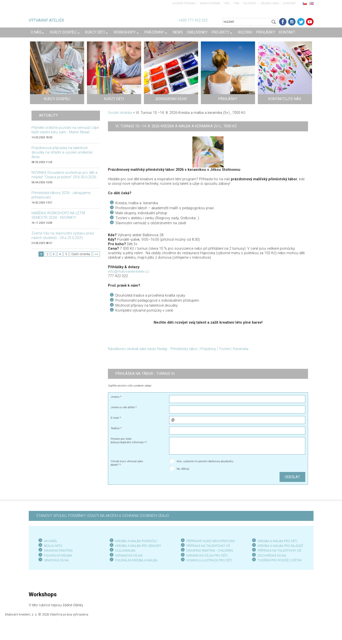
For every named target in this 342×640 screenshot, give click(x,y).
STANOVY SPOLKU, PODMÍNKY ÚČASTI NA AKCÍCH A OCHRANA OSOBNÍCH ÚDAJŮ (102, 516)
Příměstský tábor (184, 349)
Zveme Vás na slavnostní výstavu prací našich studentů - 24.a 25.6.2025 (62, 235)
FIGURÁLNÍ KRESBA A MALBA (136, 560)
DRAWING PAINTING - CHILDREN (209, 550)
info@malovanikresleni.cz (128, 271)
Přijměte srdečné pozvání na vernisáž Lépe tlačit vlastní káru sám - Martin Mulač (65, 130)
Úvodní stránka (184, 3)
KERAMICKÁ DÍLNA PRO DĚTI (207, 555)
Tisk (236, 3)
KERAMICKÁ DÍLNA (128, 555)
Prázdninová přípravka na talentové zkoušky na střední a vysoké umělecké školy (61, 152)
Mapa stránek (210, 3)
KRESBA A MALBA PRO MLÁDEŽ (280, 546)
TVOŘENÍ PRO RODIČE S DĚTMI (280, 560)
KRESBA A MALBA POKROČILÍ (136, 541)
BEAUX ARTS (53, 546)
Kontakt (289, 3)
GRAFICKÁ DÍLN (55, 560)
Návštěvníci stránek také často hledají (137, 349)
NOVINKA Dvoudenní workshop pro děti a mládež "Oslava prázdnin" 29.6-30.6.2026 (64, 175)
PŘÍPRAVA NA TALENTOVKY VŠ (208, 546)
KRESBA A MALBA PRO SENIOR (137, 546)
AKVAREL (50, 541)
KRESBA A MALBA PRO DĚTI (277, 541)
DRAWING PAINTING (58, 550)
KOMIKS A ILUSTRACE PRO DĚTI (209, 560)
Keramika (240, 349)
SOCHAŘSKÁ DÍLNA (272, 555)
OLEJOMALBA (125, 550)
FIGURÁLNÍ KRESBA (58, 555)
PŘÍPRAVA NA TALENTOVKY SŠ (279, 550)
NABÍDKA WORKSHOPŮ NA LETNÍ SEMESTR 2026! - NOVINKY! (58, 215)
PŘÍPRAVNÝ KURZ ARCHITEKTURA (210, 541)
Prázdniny (208, 349)
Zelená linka (270, 3)
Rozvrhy (250, 3)
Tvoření (225, 349)
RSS (227, 3)
